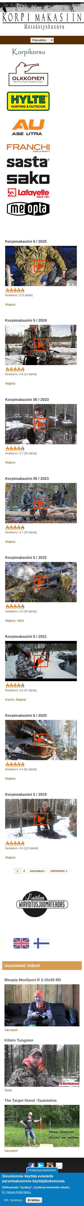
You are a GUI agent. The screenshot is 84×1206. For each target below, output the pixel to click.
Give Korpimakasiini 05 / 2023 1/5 (7, 527)
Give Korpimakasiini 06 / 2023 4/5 (18, 448)
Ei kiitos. (34, 1200)
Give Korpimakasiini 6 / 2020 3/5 (15, 764)
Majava (10, 304)
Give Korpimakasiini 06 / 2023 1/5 (7, 448)
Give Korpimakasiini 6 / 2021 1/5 (7, 685)
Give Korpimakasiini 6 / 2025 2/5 (11, 290)
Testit (8, 1090)
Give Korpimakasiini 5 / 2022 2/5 (11, 606)
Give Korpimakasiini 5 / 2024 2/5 (11, 369)
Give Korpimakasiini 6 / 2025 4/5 (18, 290)
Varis (20, 620)
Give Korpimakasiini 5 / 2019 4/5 (18, 843)
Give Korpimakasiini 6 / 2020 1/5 (7, 764)
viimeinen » (58, 871)
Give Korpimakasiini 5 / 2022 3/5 (15, 606)
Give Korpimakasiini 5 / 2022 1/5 (7, 606)
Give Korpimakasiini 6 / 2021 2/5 (11, 685)
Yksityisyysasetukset (42, 1170)
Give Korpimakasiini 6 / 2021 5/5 (22, 685)
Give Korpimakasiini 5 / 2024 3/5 (15, 369)
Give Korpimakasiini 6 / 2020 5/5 (22, 764)
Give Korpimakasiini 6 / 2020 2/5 (11, 764)
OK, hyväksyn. (13, 1200)
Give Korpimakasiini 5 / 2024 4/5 (18, 369)
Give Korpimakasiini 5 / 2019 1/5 (7, 843)
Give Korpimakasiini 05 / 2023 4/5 (18, 527)
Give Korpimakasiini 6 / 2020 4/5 (18, 764)
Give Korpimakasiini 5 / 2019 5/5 (22, 843)
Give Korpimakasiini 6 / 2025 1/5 (7, 290)
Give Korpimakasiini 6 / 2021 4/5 (18, 685)
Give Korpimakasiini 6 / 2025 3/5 (15, 290)
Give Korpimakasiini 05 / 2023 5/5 (22, 527)
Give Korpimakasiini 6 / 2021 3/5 (15, 685)
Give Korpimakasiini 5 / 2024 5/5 (22, 369)
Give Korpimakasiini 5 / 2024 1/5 (7, 369)
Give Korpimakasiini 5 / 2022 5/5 (22, 606)
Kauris (9, 699)
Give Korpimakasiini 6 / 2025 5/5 (22, 290)
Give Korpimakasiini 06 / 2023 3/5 (15, 448)
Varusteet (11, 1030)
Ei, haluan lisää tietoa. (16, 1192)
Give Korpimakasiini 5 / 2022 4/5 (18, 606)
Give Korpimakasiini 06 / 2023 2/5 (11, 448)
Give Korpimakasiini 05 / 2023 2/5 (11, 527)
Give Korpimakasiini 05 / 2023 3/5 (15, 527)
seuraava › (37, 871)
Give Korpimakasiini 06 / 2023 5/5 (22, 448)
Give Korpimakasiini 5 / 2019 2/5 (11, 843)
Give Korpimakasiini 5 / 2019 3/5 (15, 843)
